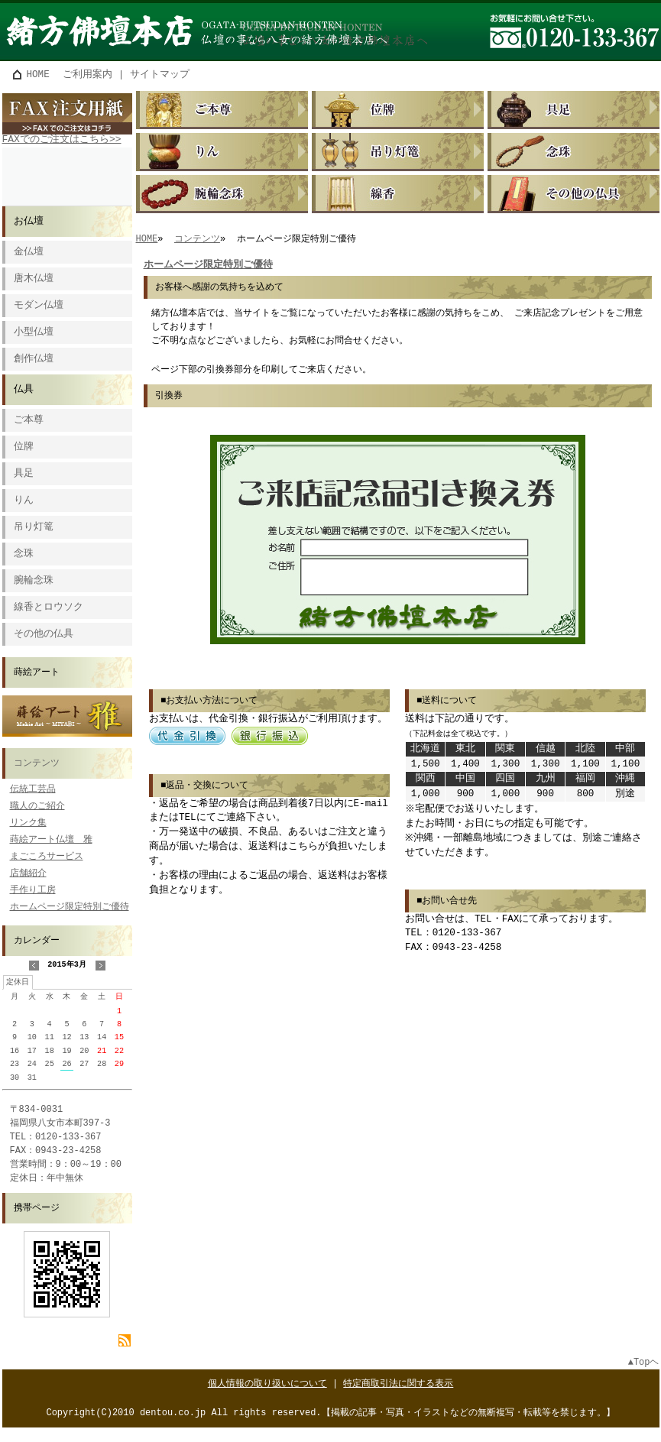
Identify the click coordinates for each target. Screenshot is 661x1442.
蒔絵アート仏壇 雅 (51, 840)
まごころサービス (46, 857)
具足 (24, 474)
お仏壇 (29, 221)
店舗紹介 (28, 873)
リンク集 (28, 823)
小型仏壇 (33, 332)
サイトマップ (160, 74)
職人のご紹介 (37, 806)
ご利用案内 (87, 74)
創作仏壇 (33, 359)
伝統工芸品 (33, 789)
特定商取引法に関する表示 (398, 1384)
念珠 (24, 554)
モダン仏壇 (38, 306)
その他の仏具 (43, 634)
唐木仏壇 (33, 279)
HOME (38, 74)
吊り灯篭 (33, 527)
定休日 (17, 983)
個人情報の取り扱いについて (267, 1384)
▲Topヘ (643, 1362)
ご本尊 (29, 420)
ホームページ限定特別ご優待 (69, 907)
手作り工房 (33, 890)
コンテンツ (37, 763)
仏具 (24, 390)
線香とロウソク (48, 607)
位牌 (24, 447)
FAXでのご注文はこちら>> (62, 140)
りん (24, 500)
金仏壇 (29, 252)
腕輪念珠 (33, 581)
